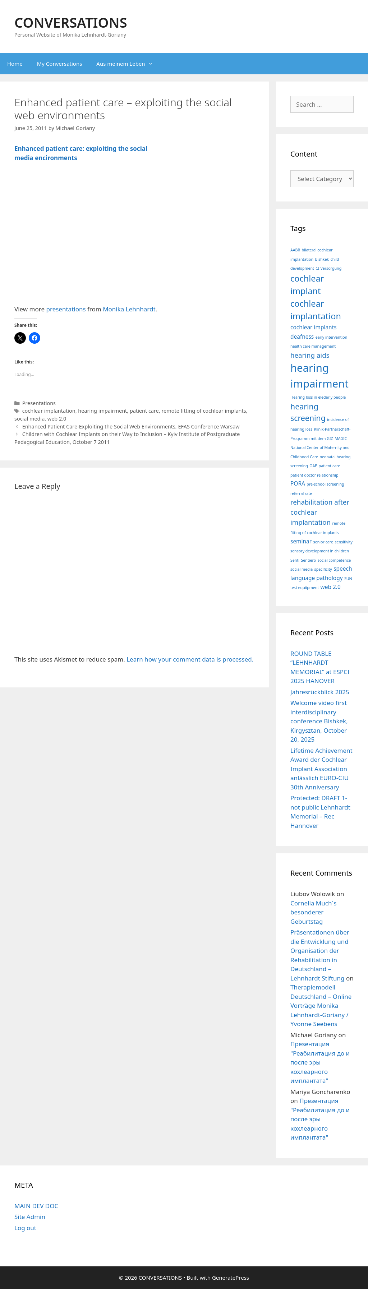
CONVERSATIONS (70, 22)
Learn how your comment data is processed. (189, 659)
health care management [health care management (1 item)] (313, 346)
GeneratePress (230, 1277)
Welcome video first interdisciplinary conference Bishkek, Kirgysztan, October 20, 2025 (319, 721)
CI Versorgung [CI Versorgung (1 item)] (328, 268)
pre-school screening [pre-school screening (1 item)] (325, 484)
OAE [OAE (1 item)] (313, 465)
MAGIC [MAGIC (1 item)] (341, 438)
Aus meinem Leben (128, 63)
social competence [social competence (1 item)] (334, 560)
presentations (66, 309)
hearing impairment (102, 410)
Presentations (39, 403)
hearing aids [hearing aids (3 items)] (310, 355)
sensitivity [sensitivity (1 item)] (344, 541)
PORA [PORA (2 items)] (297, 483)
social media (29, 418)
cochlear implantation (48, 410)
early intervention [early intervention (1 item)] (332, 337)
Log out (25, 1228)
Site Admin (29, 1217)
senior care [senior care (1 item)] (323, 541)
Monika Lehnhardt (129, 309)
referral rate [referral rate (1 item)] (301, 493)
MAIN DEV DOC (36, 1206)
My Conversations (59, 63)
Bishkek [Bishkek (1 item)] (322, 259)
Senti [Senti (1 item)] (294, 560)
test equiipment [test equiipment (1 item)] (304, 587)
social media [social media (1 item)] (301, 569)
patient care (144, 410)
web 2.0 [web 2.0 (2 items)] (331, 587)
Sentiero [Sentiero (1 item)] (308, 560)
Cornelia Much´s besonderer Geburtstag (313, 912)
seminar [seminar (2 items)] (301, 541)
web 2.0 (56, 418)
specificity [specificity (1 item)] (323, 569)
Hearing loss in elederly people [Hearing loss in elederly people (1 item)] (318, 397)
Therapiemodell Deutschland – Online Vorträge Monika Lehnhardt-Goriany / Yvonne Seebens (320, 1005)
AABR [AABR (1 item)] (295, 249)
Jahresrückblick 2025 (319, 692)
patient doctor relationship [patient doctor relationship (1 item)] (314, 475)
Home (15, 63)
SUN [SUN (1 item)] (348, 578)
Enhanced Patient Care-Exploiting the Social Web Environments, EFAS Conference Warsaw (131, 426)
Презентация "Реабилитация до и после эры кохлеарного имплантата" (320, 1062)
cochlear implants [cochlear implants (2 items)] (313, 327)
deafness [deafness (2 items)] (302, 336)
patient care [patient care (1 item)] (329, 465)
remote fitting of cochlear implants (203, 410)
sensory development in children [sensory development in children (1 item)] (319, 550)
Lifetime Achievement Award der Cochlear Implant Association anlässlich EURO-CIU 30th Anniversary (321, 768)
